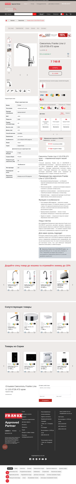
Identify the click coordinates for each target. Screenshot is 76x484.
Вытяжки (29, 471)
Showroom (55, 14)
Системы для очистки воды (14, 480)
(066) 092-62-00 (45, 437)
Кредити (24, 419)
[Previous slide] (20, 75)
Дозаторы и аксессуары (39, 477)
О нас (32, 4)
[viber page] (40, 462)
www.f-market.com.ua (65, 414)
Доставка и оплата (54, 4)
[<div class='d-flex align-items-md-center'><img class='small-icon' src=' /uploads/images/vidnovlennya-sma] (63, 95)
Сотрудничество (41, 4)
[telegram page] (33, 462)
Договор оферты (26, 425)
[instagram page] (36, 462)
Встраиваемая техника (33, 480)
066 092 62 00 (8, 436)
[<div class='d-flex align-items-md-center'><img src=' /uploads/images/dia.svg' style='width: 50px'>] (18, 283)
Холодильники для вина (13, 477)
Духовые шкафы (63, 471)
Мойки (16, 471)
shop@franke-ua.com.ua (66, 416)
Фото (42, 28)
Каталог (9, 14)
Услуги (24, 480)
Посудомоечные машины (25, 474)
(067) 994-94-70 (62, 429)
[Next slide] (27, 75)
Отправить (45, 403)
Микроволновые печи (13, 474)
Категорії (10, 471)
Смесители (22, 471)
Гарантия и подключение (28, 422)
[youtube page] (43, 462)
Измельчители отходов (39, 471)
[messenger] (46, 462)
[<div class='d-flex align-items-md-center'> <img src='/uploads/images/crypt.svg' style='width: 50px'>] (15, 283)
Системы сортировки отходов (53, 477)
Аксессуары (48, 28)
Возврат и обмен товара (28, 435)
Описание (36, 28)
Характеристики (21, 28)
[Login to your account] (66, 14)
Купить (55, 68)
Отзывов (29, 28)
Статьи (48, 14)
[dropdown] (25, 4)
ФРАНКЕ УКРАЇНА (46, 0)
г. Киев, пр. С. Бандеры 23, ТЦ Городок (47, 428)
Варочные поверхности (51, 471)
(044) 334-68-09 (62, 426)
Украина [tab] (68, 113)
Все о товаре (12, 28)
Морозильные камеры (56, 474)
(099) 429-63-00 (62, 431)
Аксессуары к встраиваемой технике (49, 480)
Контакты (24, 427)
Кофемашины (37, 474)
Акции (23, 432)
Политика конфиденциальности (27, 439)
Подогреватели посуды (26, 477)
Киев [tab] (62, 113)
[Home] (12, 3)
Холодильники (45, 474)
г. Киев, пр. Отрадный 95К (46, 446)
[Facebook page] (30, 462)
